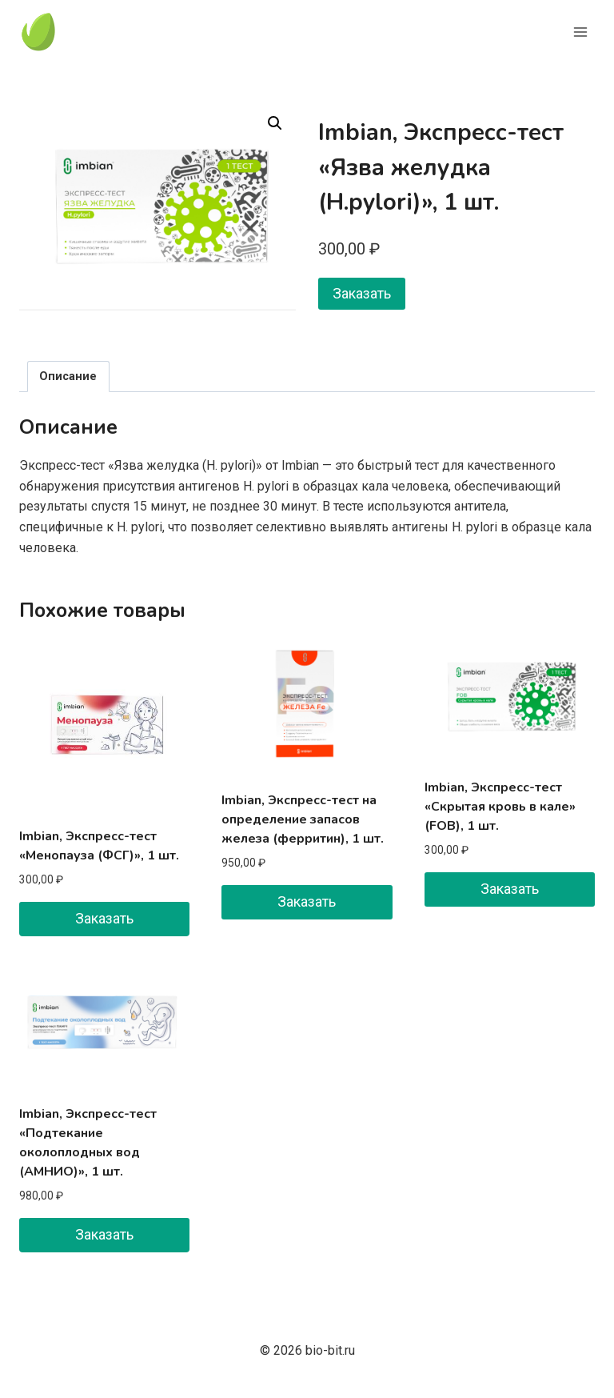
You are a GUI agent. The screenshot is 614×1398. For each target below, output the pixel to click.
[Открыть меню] (580, 31)
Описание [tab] (68, 376)
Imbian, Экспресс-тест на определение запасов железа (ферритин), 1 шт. (302, 819)
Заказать (362, 293)
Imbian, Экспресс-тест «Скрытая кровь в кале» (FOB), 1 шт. (500, 807)
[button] (275, 123)
